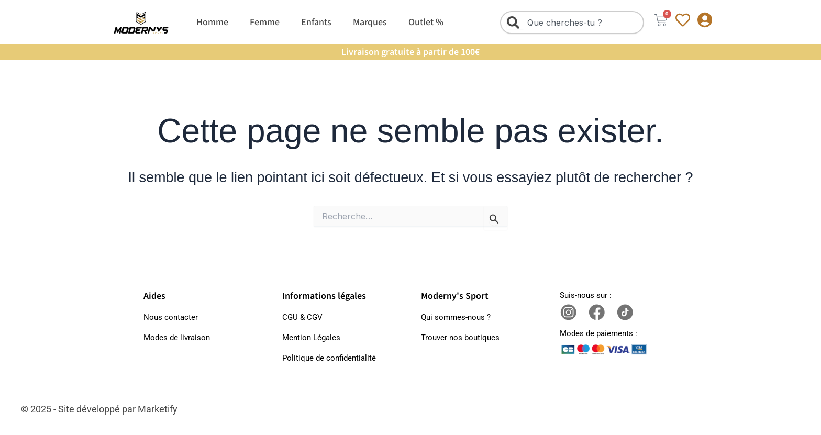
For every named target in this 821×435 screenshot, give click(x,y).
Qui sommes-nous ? (456, 317)
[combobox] (571, 22)
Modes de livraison (176, 337)
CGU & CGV (302, 317)
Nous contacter (170, 317)
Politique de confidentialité (329, 358)
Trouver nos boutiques (460, 337)
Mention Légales (311, 337)
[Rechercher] (515, 22)
